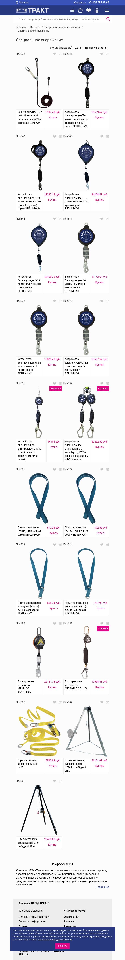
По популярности (95, 47)
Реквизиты (70, 926)
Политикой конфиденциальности (55, 939)
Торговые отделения (31, 910)
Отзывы (23, 926)
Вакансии (70, 921)
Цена (78, 47)
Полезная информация (32, 921)
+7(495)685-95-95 (99, 2)
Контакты (80, 2)
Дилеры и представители (34, 916)
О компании (71, 916)
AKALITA (24, 954)
